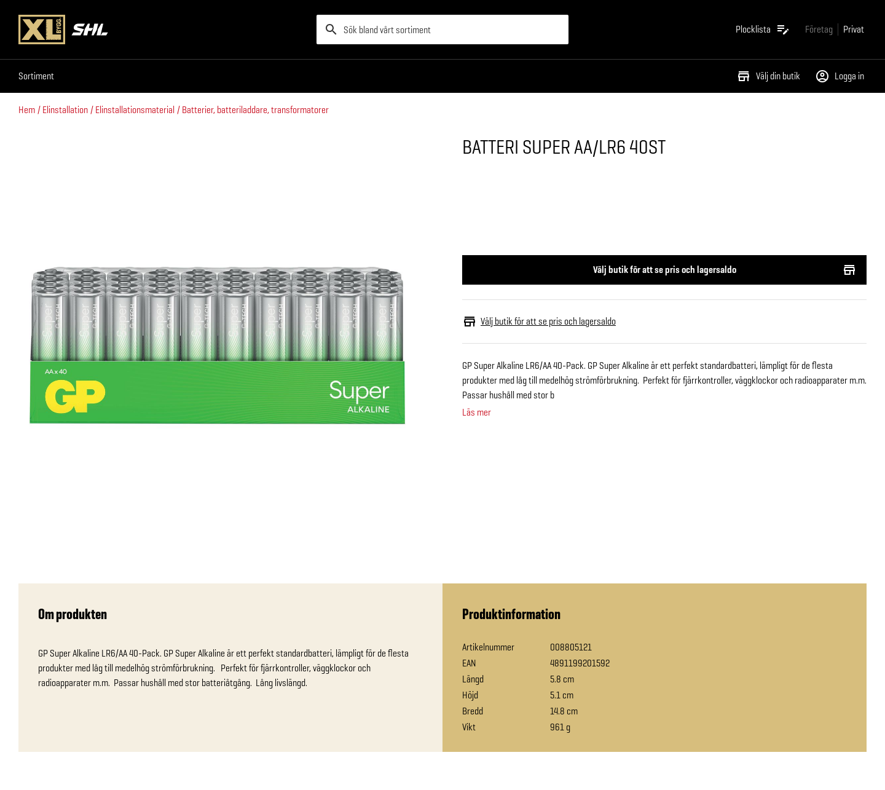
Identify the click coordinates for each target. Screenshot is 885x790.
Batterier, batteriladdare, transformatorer (255, 109)
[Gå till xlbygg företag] (819, 29)
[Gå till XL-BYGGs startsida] (162, 29)
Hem (26, 109)
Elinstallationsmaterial (135, 109)
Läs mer (476, 412)
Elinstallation (65, 109)
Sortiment (36, 75)
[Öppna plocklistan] (763, 29)
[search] (442, 29)
